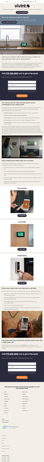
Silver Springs (25, 401)
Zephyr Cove (24, 391)
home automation (28, 64)
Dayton (23, 405)
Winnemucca (24, 410)
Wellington (6, 401)
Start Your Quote (22, 95)
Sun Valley (6, 408)
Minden (5, 405)
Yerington (6, 396)
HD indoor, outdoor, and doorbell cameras (17, 115)
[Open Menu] (7, 1)
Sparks (5, 391)
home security (19, 64)
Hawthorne (6, 394)
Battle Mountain (25, 398)
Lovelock (6, 412)
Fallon (5, 403)
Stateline (24, 394)
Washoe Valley (7, 398)
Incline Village (25, 396)
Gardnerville (24, 403)
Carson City (6, 410)
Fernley (23, 408)
